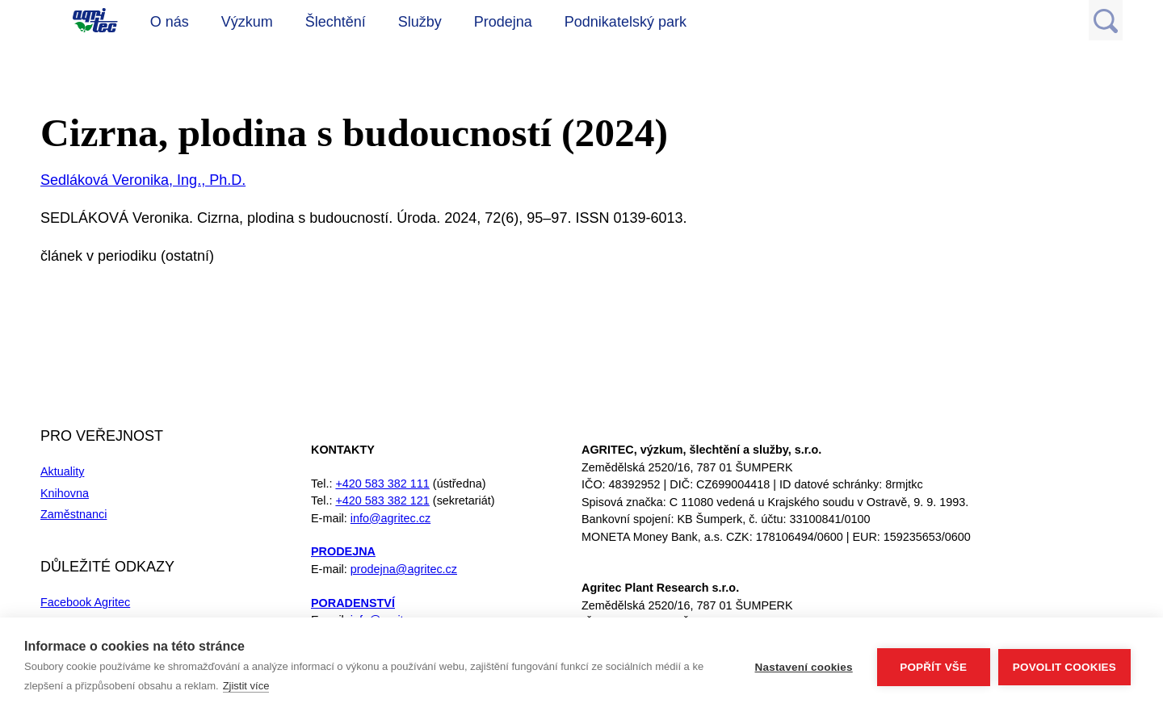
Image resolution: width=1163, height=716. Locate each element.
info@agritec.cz (390, 518)
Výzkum (247, 22)
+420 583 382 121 (382, 500)
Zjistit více (246, 686)
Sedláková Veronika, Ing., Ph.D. (143, 180)
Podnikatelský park (625, 22)
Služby (420, 22)
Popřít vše (933, 667)
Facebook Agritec (85, 602)
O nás (169, 22)
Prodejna (503, 22)
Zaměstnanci (73, 514)
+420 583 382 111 (382, 483)
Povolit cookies (1064, 667)
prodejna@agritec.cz (404, 569)
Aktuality (62, 471)
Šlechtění (335, 22)
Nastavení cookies (804, 667)
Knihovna (64, 493)
